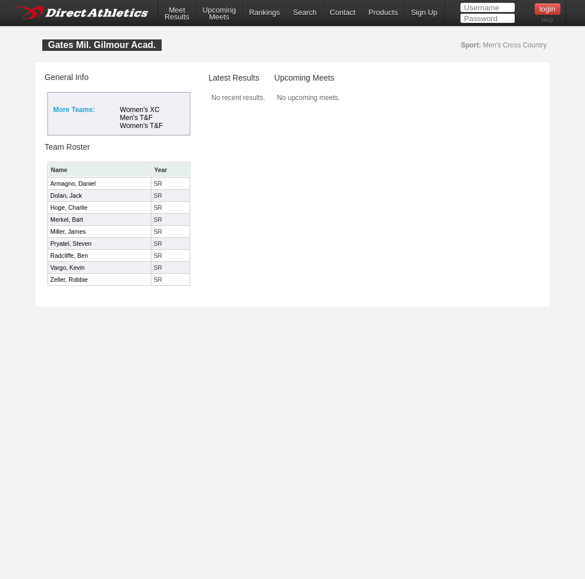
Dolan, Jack (66, 195)
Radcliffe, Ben (69, 255)
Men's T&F (136, 118)
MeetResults (177, 14)
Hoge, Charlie (68, 207)
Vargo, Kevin (67, 267)
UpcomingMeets (219, 14)
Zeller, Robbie (69, 279)
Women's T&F (141, 126)
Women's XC (139, 110)
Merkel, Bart (66, 219)
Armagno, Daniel (72, 183)
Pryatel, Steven (70, 243)
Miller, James (68, 231)
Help (548, 20)
